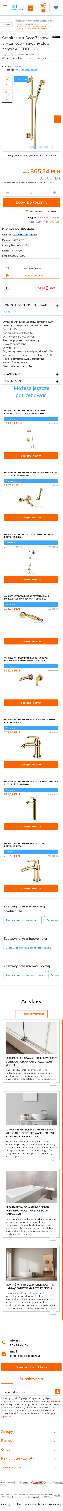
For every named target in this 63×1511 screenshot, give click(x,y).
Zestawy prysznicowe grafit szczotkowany (29, 947)
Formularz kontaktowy (31, 1367)
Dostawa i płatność (24, 275)
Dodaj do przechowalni (43, 211)
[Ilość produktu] (31, 192)
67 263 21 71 (19, 1345)
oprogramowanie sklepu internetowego (42, 1504)
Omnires (18, 66)
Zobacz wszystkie (31, 1013)
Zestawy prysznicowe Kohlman (22, 920)
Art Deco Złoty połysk (26, 69)
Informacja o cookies (11, 1504)
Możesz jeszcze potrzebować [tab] (25, 305)
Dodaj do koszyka (31, 203)
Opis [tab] (7, 312)
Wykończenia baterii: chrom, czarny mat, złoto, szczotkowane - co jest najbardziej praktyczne (30, 1133)
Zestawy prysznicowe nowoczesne (24, 975)
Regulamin (56, 1401)
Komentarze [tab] (13, 380)
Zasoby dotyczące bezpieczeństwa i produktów (31, 155)
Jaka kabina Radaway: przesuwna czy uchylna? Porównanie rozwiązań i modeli (31, 1062)
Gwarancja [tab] (12, 373)
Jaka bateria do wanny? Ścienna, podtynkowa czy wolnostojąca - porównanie (29, 1211)
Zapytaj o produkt (24, 268)
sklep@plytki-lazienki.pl (25, 1356)
